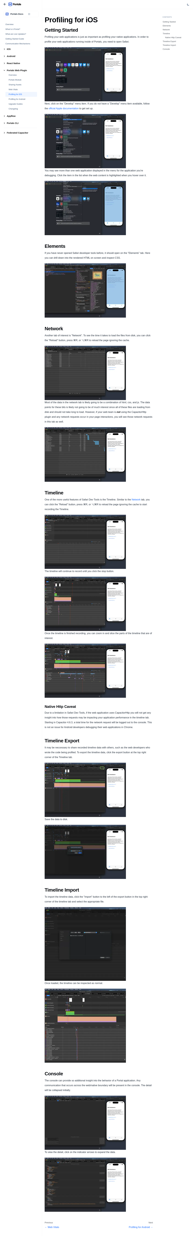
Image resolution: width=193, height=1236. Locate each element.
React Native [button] (13, 63)
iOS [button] (9, 49)
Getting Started (169, 22)
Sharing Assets (15, 85)
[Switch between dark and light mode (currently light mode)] (188, 4)
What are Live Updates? (15, 34)
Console (166, 49)
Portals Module (15, 80)
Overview (9, 24)
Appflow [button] (11, 116)
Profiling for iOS (15, 94)
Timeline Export (169, 41)
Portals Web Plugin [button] (17, 70)
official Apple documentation (64, 108)
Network (136, 499)
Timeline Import (169, 45)
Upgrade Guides (16, 104)
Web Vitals (13, 89)
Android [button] (11, 56)
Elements (167, 26)
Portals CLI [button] (13, 123)
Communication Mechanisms (17, 44)
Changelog (13, 109)
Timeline (166, 33)
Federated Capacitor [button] (17, 132)
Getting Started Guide (14, 39)
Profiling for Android (17, 99)
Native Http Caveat (173, 37)
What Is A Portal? (12, 29)
